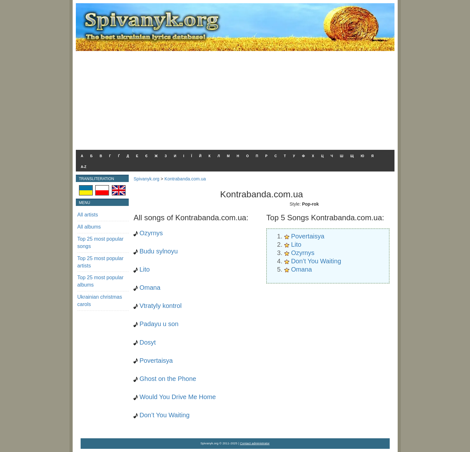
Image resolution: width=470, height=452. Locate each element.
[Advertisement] (235, 98)
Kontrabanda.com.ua (185, 178)
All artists (87, 214)
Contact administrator (255, 443)
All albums (89, 227)
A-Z (84, 167)
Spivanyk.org (146, 178)
